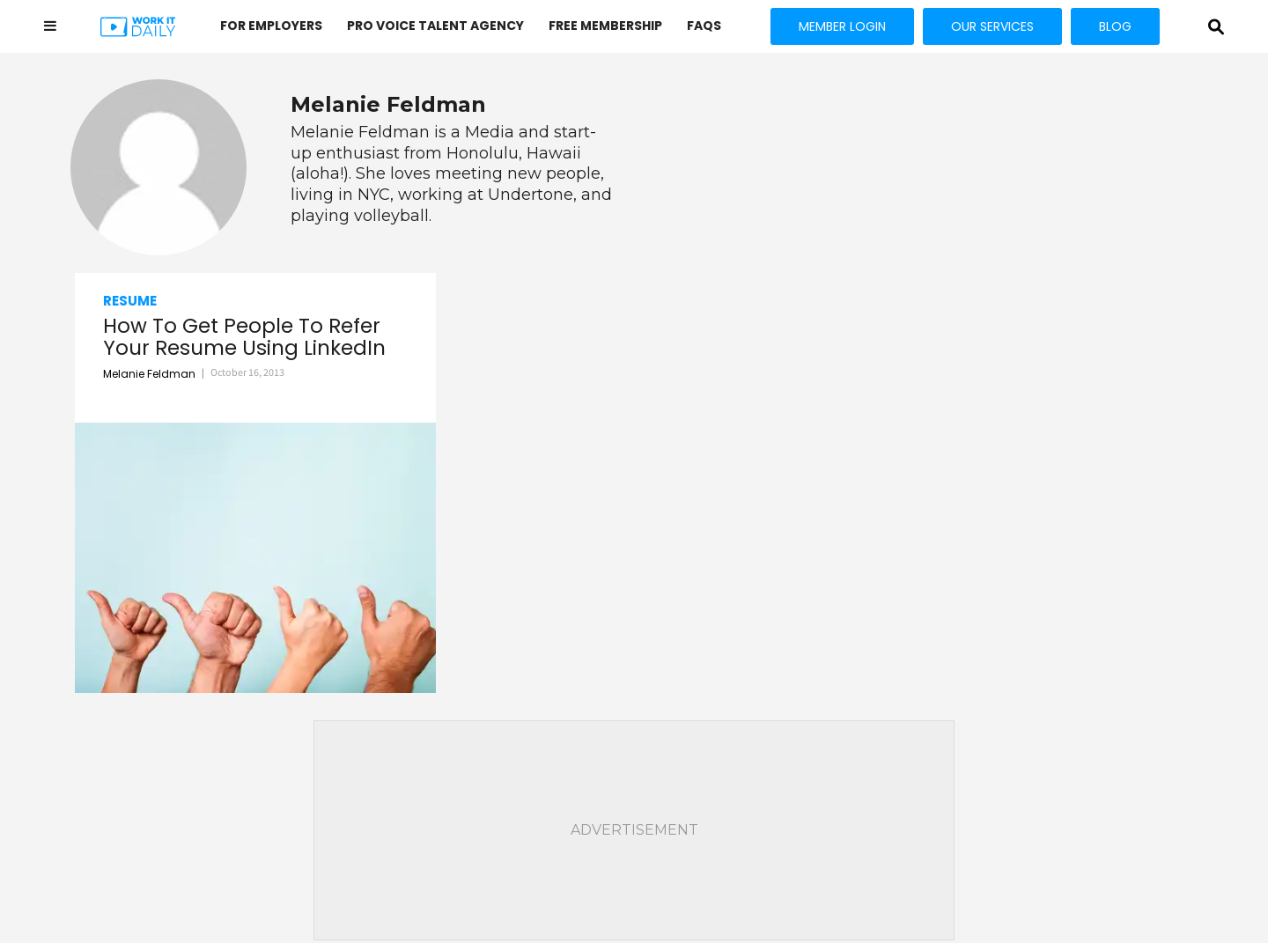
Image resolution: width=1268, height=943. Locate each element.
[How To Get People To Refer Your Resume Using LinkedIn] (255, 558)
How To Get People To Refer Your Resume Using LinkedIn (244, 337)
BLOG (1115, 26)
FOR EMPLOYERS (271, 25)
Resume (130, 300)
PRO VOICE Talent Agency (435, 25)
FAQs (704, 25)
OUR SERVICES (992, 26)
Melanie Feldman (149, 373)
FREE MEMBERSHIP (605, 25)
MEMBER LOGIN (842, 26)
